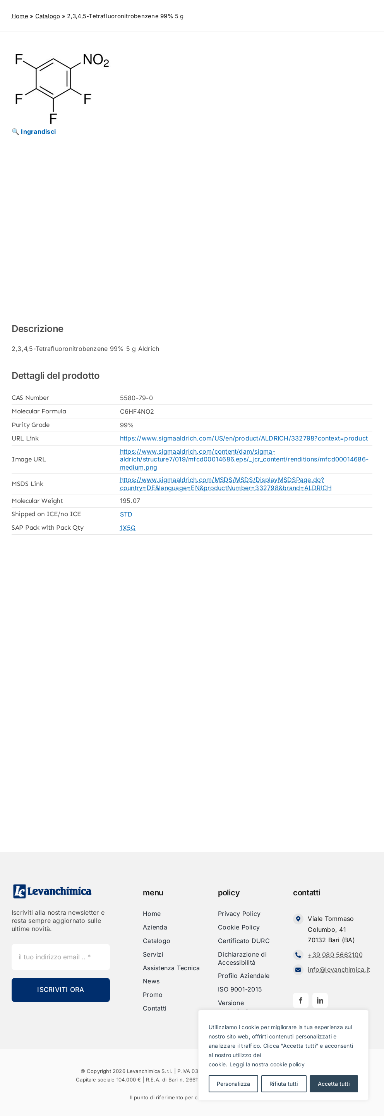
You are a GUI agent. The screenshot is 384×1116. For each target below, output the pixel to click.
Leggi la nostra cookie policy (267, 1064)
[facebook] (301, 1000)
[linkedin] (320, 1000)
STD (126, 514)
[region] (283, 1055)
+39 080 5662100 (335, 955)
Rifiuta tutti (283, 1083)
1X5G (128, 528)
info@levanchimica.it (339, 969)
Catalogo (47, 16)
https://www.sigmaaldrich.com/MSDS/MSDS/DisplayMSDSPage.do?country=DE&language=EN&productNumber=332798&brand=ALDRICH (226, 484)
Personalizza (233, 1083)
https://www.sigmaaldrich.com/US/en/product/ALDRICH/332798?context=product (244, 438)
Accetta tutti (334, 1083)
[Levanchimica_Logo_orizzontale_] (52, 886)
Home (20, 16)
